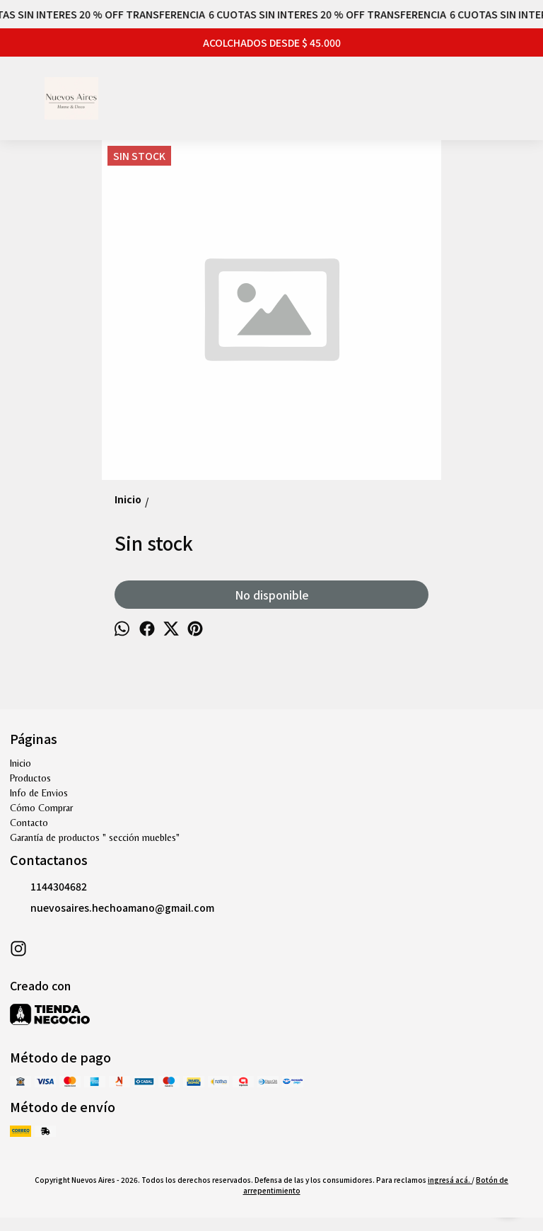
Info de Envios (39, 792)
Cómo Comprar (41, 807)
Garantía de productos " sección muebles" (95, 837)
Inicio (20, 763)
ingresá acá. (450, 1179)
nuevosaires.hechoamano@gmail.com (112, 908)
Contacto (29, 822)
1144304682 (48, 886)
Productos (30, 778)
